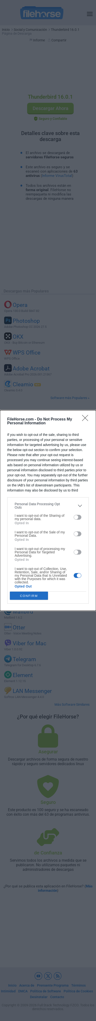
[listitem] (48, 505)
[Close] (86, 419)
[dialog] (48, 510)
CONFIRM (29, 596)
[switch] (77, 517)
